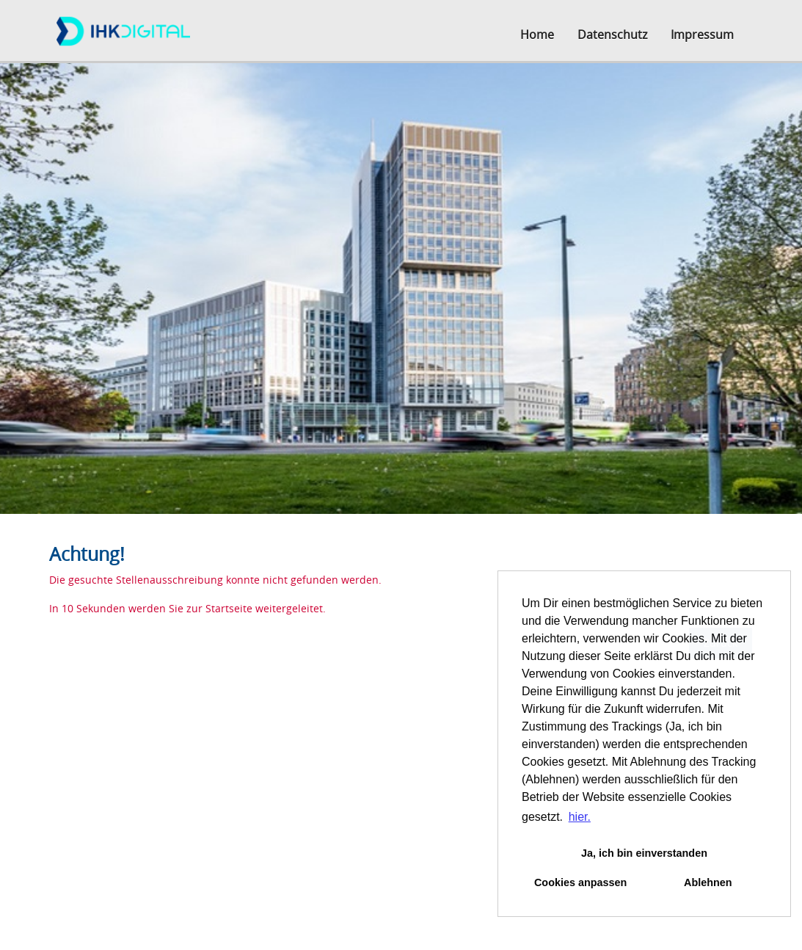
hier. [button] (580, 817)
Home (537, 34)
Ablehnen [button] (708, 882)
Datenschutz (612, 34)
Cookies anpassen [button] (580, 882)
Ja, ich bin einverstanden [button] (644, 853)
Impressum (702, 34)
